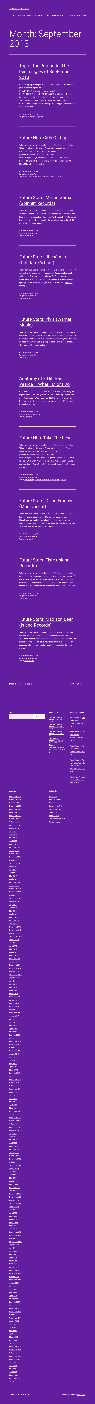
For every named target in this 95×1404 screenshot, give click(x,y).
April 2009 (13, 1181)
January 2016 (14, 924)
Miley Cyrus (55, 176)
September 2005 (15, 1318)
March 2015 (13, 955)
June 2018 (13, 835)
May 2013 (13, 1025)
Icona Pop (35, 176)
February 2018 (14, 847)
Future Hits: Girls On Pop (43, 137)
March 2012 (13, 1070)
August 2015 (14, 940)
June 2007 (13, 1251)
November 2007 (15, 1235)
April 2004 (13, 1372)
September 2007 (15, 1242)
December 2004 (15, 1346)
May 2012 (13, 1064)
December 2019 (15, 816)
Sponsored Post (55, 809)
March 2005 (13, 1337)
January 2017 (14, 885)
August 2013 (14, 1016)
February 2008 (14, 1226)
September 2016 (15, 898)
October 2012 (14, 1048)
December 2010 (15, 1118)
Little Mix (47, 176)
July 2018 (13, 831)
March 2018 (13, 844)
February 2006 (14, 1302)
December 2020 (15, 812)
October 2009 (14, 1162)
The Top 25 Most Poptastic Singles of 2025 (56, 719)
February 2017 (14, 882)
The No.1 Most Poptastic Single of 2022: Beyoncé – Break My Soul (56, 742)
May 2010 (13, 1140)
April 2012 (13, 1067)
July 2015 (13, 943)
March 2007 (13, 1261)
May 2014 (13, 987)
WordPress (81, 1395)
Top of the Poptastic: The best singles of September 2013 (45, 71)
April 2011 (13, 1105)
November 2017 (15, 857)
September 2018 (15, 825)
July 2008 (13, 1210)
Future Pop (39, 15)
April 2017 (13, 879)
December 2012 (15, 1041)
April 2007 (13, 1257)
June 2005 (13, 1327)
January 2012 (14, 1076)
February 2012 (14, 1073)
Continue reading (26, 107)
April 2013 (13, 1029)
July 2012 (13, 1057)
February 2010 (14, 1149)
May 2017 (13, 876)
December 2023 (15, 803)
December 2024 (15, 800)
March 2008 (13, 1223)
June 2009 (13, 1175)
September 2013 (15, 1013)
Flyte (26, 598)
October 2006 (14, 1277)
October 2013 (14, 1009)
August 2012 (14, 1054)
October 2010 (14, 1124)
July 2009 (13, 1172)
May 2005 (13, 1331)
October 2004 (14, 1353)
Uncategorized (54, 822)
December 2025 (15, 797)
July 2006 (13, 1286)
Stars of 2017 (54, 812)
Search (11, 712)
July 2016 (13, 905)
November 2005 (15, 1311)
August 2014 (14, 978)
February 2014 (14, 997)
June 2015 (13, 946)
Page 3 (28, 683)
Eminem (48, 480)
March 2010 (13, 1146)
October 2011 (14, 1086)
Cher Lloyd (27, 176)
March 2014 (13, 994)
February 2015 (14, 959)
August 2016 (14, 901)
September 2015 (15, 936)
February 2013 (14, 1035)
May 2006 (13, 1292)
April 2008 (13, 1219)
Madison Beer (29, 661)
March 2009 (13, 1184)
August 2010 (14, 1130)
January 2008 (14, 1229)
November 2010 (15, 1121)
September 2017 (15, 863)
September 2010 (15, 1127)
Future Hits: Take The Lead (45, 437)
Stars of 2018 (54, 816)
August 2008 (14, 1207)
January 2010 (14, 1153)
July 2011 (13, 1095)
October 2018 (14, 822)
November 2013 (15, 1006)
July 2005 (13, 1324)
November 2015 (15, 930)
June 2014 (13, 984)
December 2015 (15, 927)
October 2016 (14, 895)
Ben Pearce (28, 417)
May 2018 (13, 838)
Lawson (63, 480)
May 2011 (13, 1102)
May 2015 (13, 949)
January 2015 (14, 962)
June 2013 (13, 1022)
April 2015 (13, 952)
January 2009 (14, 1191)
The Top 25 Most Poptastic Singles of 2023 (56, 733)
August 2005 (14, 1321)
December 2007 (15, 1232)
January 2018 (14, 851)
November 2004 (15, 1350)
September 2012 (15, 1051)
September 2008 (15, 1203)
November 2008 (15, 1197)
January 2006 (14, 1305)
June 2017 (13, 873)
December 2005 (15, 1308)
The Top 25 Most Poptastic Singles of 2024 (56, 726)
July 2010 (13, 1134)
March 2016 (13, 917)
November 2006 (15, 1273)
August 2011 (14, 1092)
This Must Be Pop (19, 8)
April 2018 (13, 841)
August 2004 (14, 1359)
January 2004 (14, 1381)
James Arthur (55, 480)
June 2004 (13, 1366)
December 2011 (15, 1079)
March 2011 (13, 1108)
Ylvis (26, 357)
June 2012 (13, 1060)
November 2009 (15, 1159)
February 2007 (14, 1264)
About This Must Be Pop (22, 15)
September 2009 (15, 1165)
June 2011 (13, 1099)
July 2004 (13, 1362)
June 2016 (13, 908)
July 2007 (13, 1248)
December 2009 (15, 1156)
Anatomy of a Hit (35, 414)
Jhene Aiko (28, 298)
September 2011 (15, 1089)
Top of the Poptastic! (36, 117)
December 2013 (15, 1003)
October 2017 (14, 860)
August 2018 (14, 828)
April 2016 (13, 914)
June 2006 (13, 1289)
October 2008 (14, 1200)
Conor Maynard (40, 480)
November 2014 (15, 968)
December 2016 (15, 889)
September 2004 (15, 1356)
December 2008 (15, 1194)
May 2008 (13, 1216)
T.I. (60, 176)
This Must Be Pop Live (76, 15)
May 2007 (13, 1254)
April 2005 (13, 1334)
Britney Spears (29, 480)
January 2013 (14, 1038)
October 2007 (14, 1238)
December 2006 (15, 1270)
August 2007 (14, 1245)
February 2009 (14, 1188)
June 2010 (13, 1137)
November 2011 (15, 1083)
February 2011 (14, 1111)
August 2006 (14, 1283)
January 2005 (14, 1343)
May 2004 (13, 1369)
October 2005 (14, 1315)
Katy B (41, 176)
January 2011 (14, 1114)
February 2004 (14, 1378)
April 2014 (13, 990)
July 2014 (13, 981)
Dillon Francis (28, 539)
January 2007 (14, 1267)
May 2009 (13, 1178)
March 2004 (13, 1375)
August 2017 (14, 866)
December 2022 (15, 806)
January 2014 (14, 1000)
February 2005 (14, 1340)
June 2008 (13, 1213)
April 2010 (13, 1143)
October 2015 (14, 933)
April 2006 (13, 1296)
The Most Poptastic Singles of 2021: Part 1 (78, 780)
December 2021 (15, 809)
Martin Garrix (28, 236)
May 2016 (13, 911)
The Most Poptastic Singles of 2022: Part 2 (57, 750)
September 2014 (15, 974)
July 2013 (13, 1019)
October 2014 (14, 971)
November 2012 (15, 1044)
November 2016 (15, 892)
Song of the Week (55, 806)
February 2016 (14, 920)
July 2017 (13, 870)
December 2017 (15, 854)
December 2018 (15, 819)
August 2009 (14, 1168)
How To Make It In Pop (55, 15)
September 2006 (15, 1280)
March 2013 (13, 1032)
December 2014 (15, 965)
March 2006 (13, 1299)
